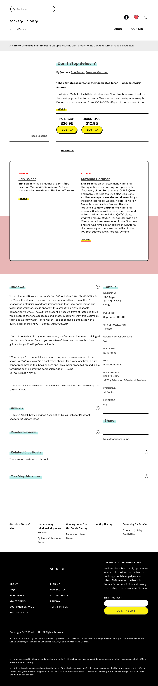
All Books (108, 392)
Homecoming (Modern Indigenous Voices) (49, 528)
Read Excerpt (39, 136)
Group (30, 662)
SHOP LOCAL (67, 150)
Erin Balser (77, 72)
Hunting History (104, 524)
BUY (65, 129)
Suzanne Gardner (97, 72)
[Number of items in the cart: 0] (145, 18)
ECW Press (109, 352)
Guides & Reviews (135, 380)
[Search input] (32, 9)
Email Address (113, 597)
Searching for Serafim (135, 524)
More (61, 109)
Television (117, 380)
